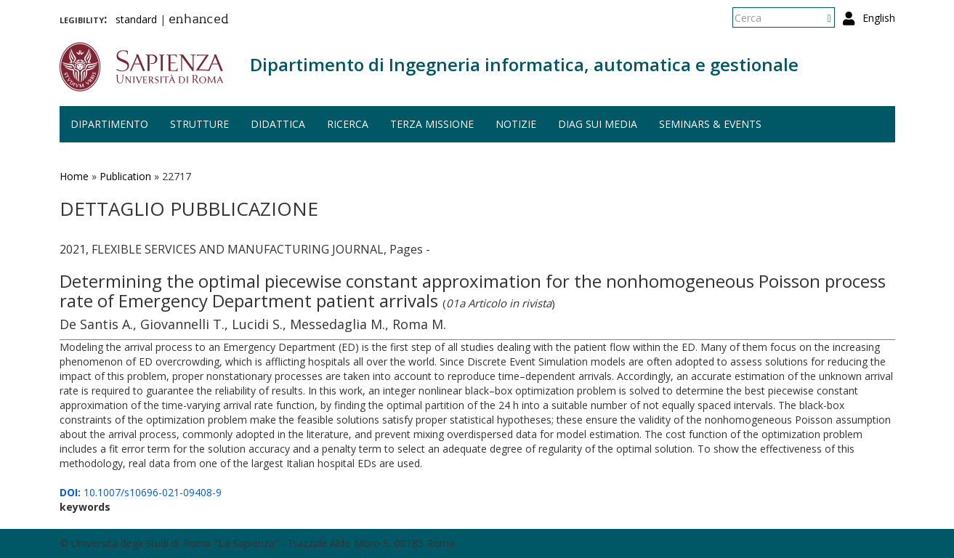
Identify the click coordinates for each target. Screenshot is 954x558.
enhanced (199, 20)
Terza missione (432, 124)
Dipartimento (109, 124)
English (878, 18)
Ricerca (347, 124)
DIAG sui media (597, 124)
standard (136, 19)
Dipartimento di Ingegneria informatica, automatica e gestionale (524, 64)
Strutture (199, 124)
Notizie (516, 124)
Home (74, 176)
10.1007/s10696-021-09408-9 (141, 492)
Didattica (278, 124)
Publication (125, 176)
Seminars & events (710, 124)
